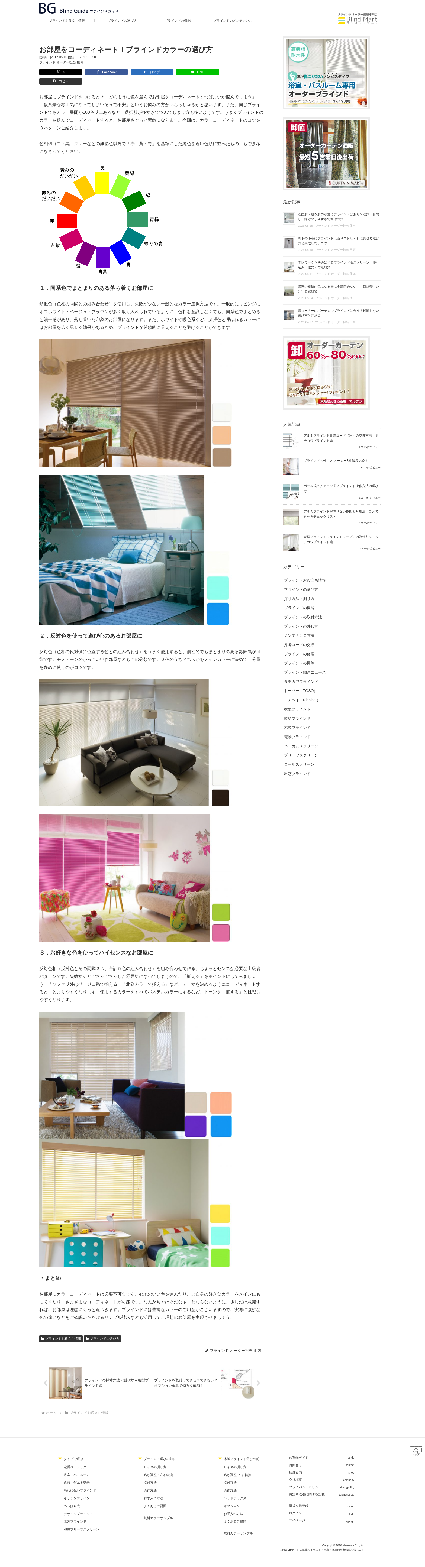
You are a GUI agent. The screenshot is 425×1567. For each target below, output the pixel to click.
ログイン (295, 1504)
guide (351, 1448)
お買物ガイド (298, 1449)
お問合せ (295, 1456)
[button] (202, 72)
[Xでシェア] (56, 72)
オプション (232, 1497)
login (351, 1505)
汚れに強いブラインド (80, 1482)
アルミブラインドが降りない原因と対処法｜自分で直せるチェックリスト (341, 514)
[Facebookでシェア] (93, 72)
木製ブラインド (75, 1513)
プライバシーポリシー (305, 1478)
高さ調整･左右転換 (237, 1466)
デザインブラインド (78, 1505)
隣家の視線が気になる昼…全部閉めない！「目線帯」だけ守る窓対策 (338, 289)
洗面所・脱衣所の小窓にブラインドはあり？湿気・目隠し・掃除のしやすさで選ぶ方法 (338, 216)
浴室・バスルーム (77, 1466)
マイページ (297, 1511)
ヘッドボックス (235, 1489)
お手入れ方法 (153, 1489)
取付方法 (150, 1474)
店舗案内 (295, 1463)
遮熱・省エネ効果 (77, 1474)
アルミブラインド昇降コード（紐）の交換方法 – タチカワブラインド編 (341, 438)
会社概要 (295, 1471)
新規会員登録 (298, 1497)
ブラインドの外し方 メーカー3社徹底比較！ (336, 461)
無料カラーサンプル (158, 1509)
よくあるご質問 (155, 1497)
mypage (349, 1512)
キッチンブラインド (78, 1489)
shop (351, 1463)
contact (350, 1456)
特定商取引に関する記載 (307, 1485)
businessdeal (346, 1486)
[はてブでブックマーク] (129, 72)
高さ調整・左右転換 (158, 1466)
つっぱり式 (72, 1497)
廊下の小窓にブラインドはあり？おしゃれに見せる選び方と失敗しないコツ (338, 240)
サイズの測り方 (155, 1458)
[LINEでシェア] (165, 72)
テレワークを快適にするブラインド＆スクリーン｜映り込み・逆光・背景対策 (338, 265)
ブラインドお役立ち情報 (61, 1329)
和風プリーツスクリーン (81, 1521)
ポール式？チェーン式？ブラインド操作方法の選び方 (341, 488)
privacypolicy (346, 1478)
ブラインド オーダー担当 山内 (61, 62)
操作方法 (150, 1482)
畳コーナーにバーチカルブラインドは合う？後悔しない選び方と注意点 (338, 313)
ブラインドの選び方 (102, 1329)
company (348, 1471)
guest (351, 1497)
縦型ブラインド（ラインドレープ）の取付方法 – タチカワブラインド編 (341, 539)
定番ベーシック (75, 1458)
